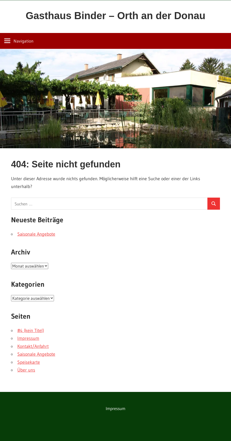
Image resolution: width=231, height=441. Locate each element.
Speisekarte (28, 362)
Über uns (26, 370)
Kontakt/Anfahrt (33, 346)
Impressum (28, 338)
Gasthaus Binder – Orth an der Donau (115, 15)
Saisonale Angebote (36, 234)
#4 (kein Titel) (30, 330)
